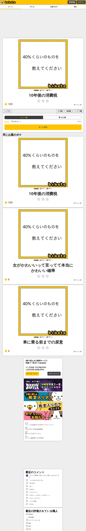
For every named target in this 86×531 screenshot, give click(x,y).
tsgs (28, 523)
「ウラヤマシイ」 (32, 492)
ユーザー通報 (78, 111)
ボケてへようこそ (54, 373)
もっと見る (43, 127)
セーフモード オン (32, 373)
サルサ (79, 121)
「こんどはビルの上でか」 (35, 480)
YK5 (28, 526)
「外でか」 (30, 504)
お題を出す (54, 7)
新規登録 (72, 2)
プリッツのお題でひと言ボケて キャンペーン (43, 424)
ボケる (32, 7)
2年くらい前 (78, 105)
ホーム (10, 7)
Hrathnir (29, 514)
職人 (75, 7)
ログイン (81, 2)
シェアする (7, 111)
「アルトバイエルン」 (34, 498)
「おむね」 (30, 489)
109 (8, 104)
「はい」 (30, 486)
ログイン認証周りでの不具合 (43, 437)
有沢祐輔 (30, 517)
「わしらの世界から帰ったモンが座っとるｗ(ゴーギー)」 (42, 476)
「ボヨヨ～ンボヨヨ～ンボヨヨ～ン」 (38, 495)
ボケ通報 (60, 111)
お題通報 (68, 111)
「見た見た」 (31, 483)
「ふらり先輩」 (32, 501)
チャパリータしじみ (33, 520)
